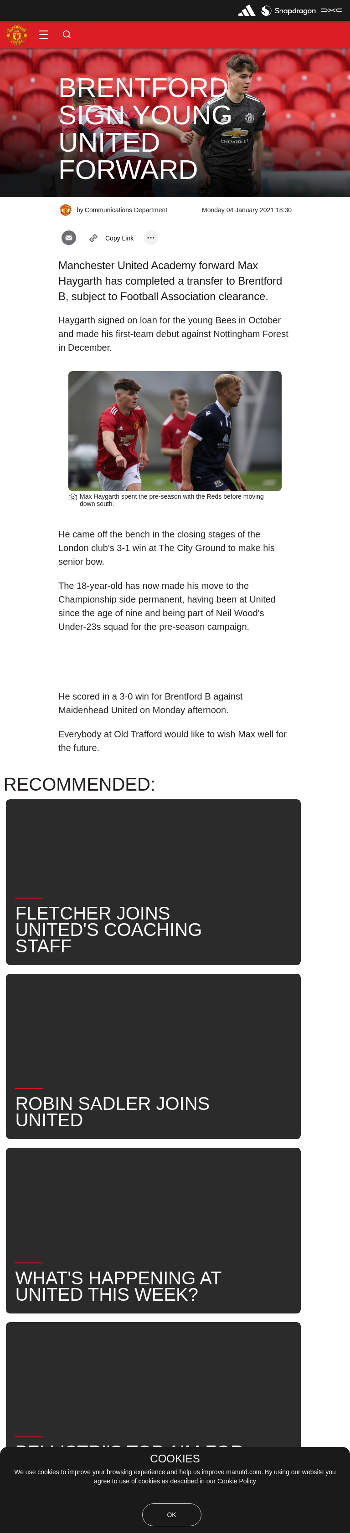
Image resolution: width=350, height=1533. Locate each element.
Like (60, 1154)
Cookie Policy (236, 1481)
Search (274, 1154)
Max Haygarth (173, 1154)
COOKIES (175, 1458)
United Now (29, 1184)
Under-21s (108, 1154)
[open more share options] (151, 237)
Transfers (88, 1184)
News (19, 1154)
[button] (44, 34)
